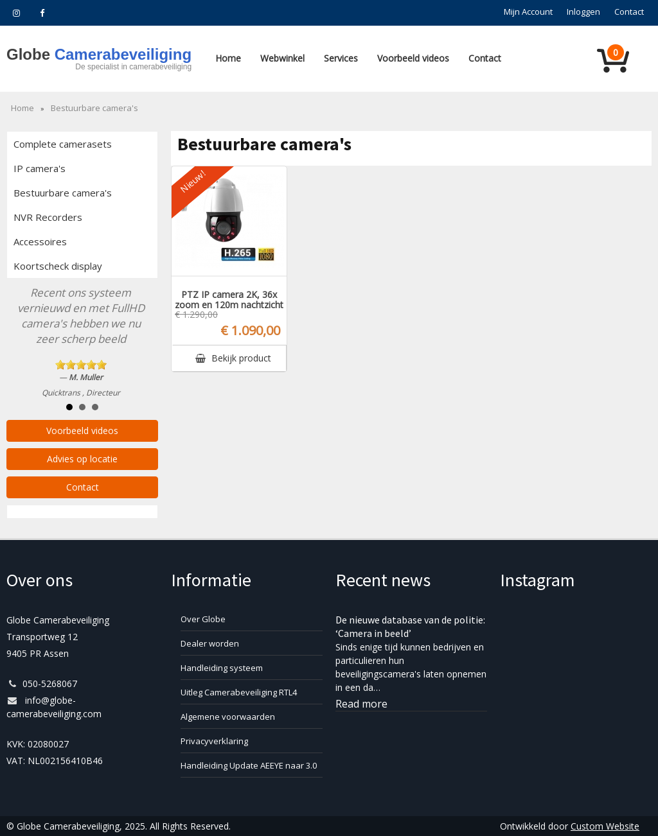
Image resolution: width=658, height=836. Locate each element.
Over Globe (203, 619)
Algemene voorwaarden (228, 716)
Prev (23, 352)
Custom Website (605, 826)
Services (341, 58)
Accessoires (40, 241)
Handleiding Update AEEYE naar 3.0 (249, 765)
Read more (361, 704)
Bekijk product (233, 358)
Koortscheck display (57, 265)
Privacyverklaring (214, 741)
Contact (484, 58)
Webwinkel (282, 58)
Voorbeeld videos (413, 58)
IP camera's (39, 168)
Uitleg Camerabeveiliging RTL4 (239, 692)
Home (228, 58)
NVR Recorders (47, 217)
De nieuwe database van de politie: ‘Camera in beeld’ (410, 626)
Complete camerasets (62, 143)
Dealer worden (210, 643)
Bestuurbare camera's (94, 108)
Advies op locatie (82, 459)
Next (141, 352)
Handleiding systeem (222, 668)
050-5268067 (41, 683)
